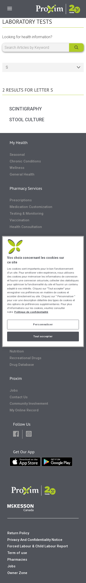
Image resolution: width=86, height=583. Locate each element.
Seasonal (17, 155)
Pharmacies (17, 559)
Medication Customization (31, 207)
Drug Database (22, 365)
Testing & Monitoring (26, 213)
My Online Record (24, 410)
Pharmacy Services (26, 188)
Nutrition (17, 351)
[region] (43, 291)
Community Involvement (29, 403)
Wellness (17, 168)
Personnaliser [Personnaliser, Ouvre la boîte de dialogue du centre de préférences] (43, 324)
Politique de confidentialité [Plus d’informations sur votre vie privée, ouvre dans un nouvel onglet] (31, 311)
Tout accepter (43, 336)
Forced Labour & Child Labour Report (37, 546)
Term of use (17, 553)
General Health (22, 174)
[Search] (76, 47)
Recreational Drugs (25, 358)
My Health (19, 142)
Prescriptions (21, 200)
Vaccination (19, 220)
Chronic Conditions (25, 161)
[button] (16, 434)
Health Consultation (26, 227)
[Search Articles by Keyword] (43, 47)
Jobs (14, 390)
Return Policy (18, 533)
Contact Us (19, 397)
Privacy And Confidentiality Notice (34, 540)
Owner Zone (17, 573)
